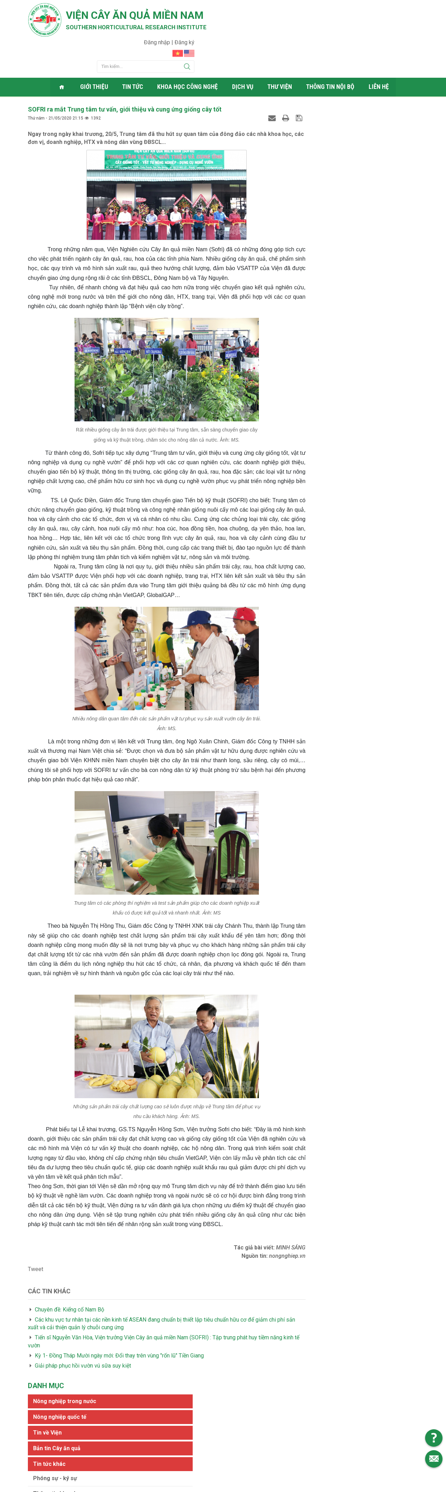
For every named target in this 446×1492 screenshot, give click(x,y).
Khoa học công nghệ (189, 54)
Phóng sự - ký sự (320, 167)
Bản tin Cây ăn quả (321, 137)
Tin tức (134, 54)
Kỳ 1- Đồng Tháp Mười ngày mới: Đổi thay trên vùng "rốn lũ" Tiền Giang (119, 1359)
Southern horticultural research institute (142, 28)
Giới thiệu (95, 54)
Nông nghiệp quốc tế (324, 106)
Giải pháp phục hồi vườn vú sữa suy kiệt (83, 1369)
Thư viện (280, 54)
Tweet (35, 1273)
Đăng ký (408, 9)
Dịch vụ (243, 54)
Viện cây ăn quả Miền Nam (142, 15)
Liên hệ (379, 54)
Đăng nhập (381, 9)
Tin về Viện (312, 121)
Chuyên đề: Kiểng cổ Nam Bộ (69, 1313)
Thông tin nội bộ (331, 54)
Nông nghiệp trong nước (329, 90)
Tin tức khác (314, 153)
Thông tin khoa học (323, 182)
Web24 (289, 1485)
